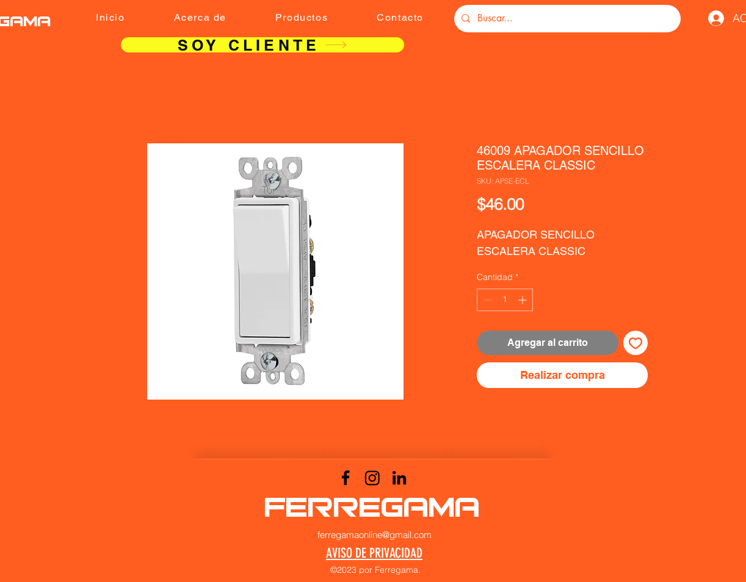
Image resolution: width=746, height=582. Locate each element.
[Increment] (523, 300)
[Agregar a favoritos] (635, 343)
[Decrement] (486, 300)
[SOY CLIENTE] (262, 44)
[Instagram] (372, 477)
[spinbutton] (505, 300)
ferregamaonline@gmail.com (374, 535)
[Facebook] (345, 477)
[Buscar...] (566, 18)
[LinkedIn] (399, 477)
